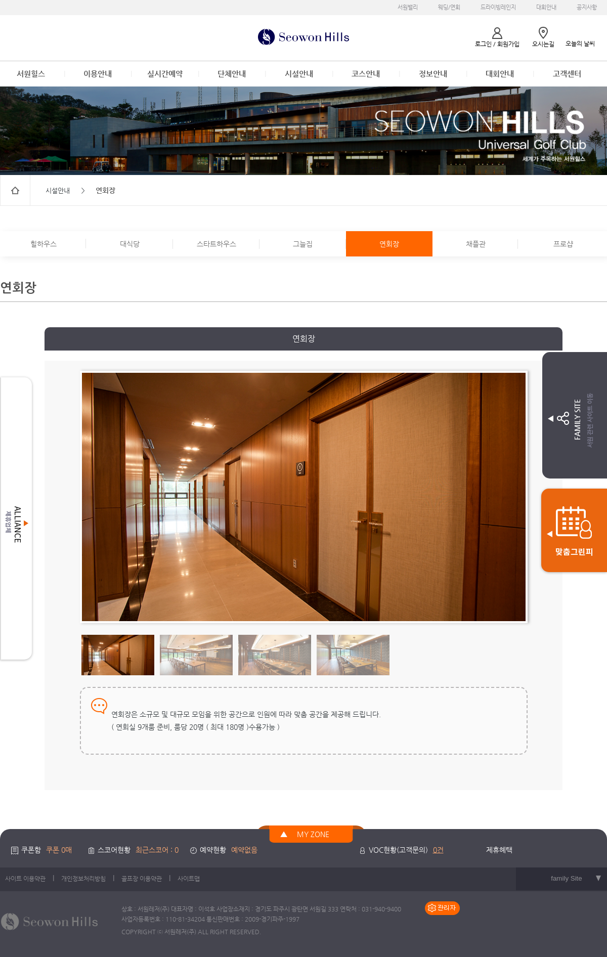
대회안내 (546, 7)
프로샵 (563, 244)
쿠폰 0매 (59, 850)
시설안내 (299, 73)
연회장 (389, 244)
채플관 (476, 244)
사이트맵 (189, 878)
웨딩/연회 (449, 7)
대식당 (130, 244)
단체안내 (232, 73)
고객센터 (567, 73)
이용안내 (97, 73)
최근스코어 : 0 (157, 850)
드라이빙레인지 (498, 7)
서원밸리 (408, 7)
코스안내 (366, 73)
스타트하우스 (216, 244)
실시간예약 (165, 73)
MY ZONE (313, 834)
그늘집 (303, 244)
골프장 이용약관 (141, 878)
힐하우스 (43, 244)
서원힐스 (31, 73)
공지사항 (587, 7)
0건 (438, 850)
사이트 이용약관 (25, 878)
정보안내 (433, 73)
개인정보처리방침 (83, 878)
